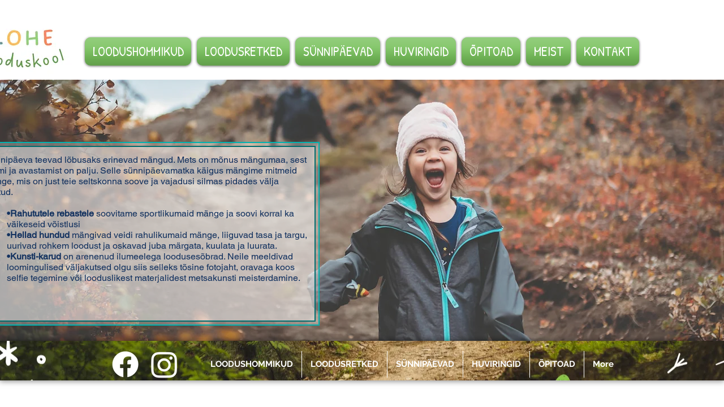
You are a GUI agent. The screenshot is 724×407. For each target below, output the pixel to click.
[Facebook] (125, 364)
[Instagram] (164, 364)
